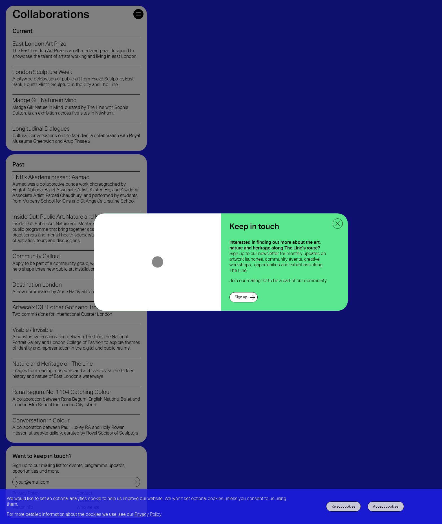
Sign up (241, 297)
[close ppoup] (338, 223)
